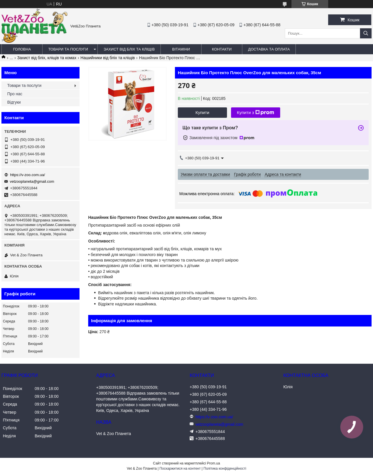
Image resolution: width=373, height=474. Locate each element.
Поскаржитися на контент (180, 468)
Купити (202, 112)
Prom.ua (213, 463)
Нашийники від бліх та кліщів (107, 57)
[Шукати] (366, 33)
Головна (22, 49)
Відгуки (14, 102)
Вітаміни (181, 49)
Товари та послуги (68, 49)
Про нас (14, 94)
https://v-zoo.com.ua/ (27, 175)
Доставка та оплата (269, 49)
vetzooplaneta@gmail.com (32, 181)
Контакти (222, 49)
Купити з (255, 112)
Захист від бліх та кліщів (129, 49)
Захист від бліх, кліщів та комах (46, 57)
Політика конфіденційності (225, 468)
